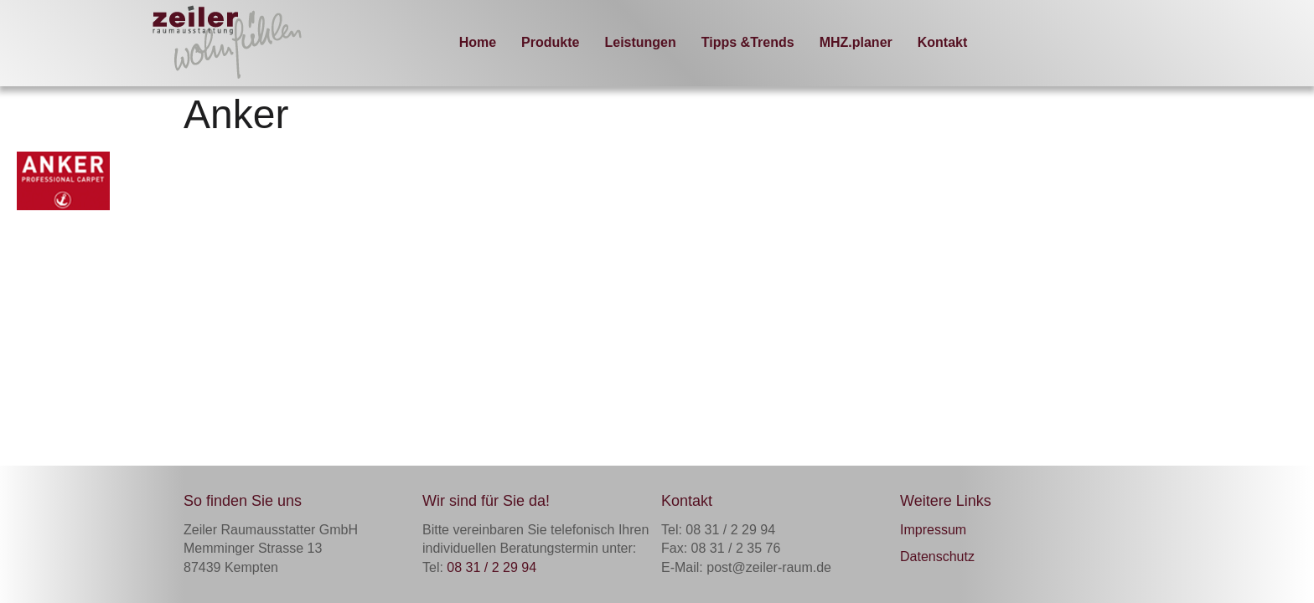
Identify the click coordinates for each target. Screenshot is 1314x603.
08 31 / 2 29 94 (491, 567)
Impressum (933, 530)
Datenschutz (937, 556)
